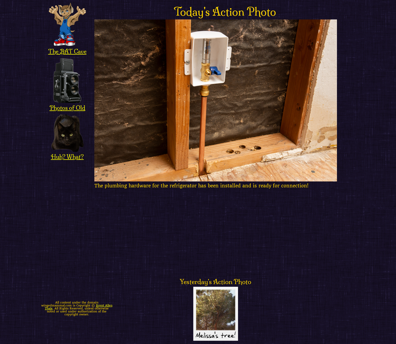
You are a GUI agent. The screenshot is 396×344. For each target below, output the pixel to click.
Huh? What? (67, 153)
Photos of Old (67, 104)
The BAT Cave (67, 48)
